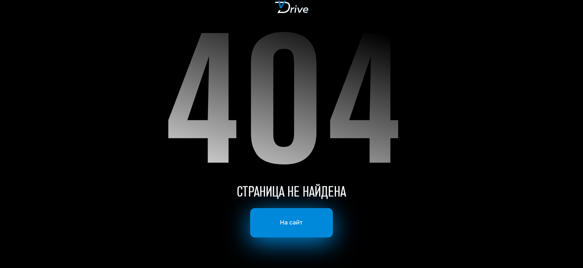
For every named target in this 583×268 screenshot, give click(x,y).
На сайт (291, 222)
